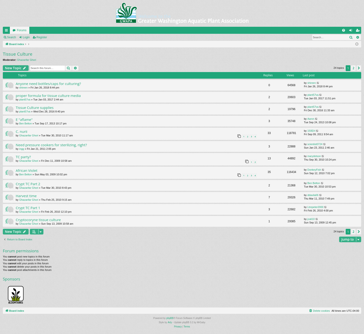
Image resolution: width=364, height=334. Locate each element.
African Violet (26, 170)
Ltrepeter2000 (315, 207)
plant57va (25, 99)
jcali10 (311, 219)
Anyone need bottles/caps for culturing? (48, 83)
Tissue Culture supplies (35, 107)
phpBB (169, 318)
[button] (358, 68)
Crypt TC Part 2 (28, 183)
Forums (22, 30)
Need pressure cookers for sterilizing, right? (51, 144)
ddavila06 (312, 195)
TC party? (23, 156)
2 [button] (353, 68)
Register (42, 37)
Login (26, 37)
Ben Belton (25, 123)
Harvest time (26, 195)
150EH (311, 130)
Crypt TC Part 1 (28, 207)
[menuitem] (343, 30)
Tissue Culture (17, 54)
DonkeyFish (314, 169)
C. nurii (21, 131)
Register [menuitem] (358, 31)
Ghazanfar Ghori (26, 59)
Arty (170, 322)
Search (11, 37)
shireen (23, 87)
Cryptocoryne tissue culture (38, 219)
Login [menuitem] (351, 31)
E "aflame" (24, 119)
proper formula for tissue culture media (48, 95)
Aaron (310, 118)
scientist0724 (314, 144)
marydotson (314, 156)
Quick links (7, 31)
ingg (21, 148)
